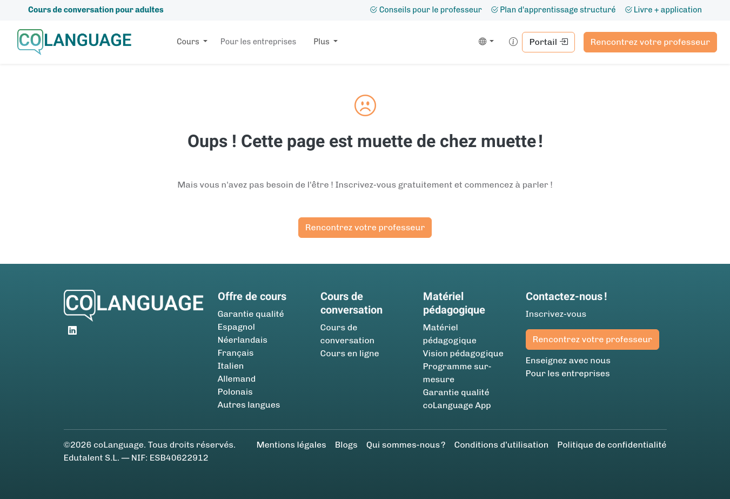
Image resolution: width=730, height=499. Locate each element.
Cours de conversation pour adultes (96, 10)
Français (236, 353)
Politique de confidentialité (611, 445)
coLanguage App (457, 405)
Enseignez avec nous (568, 360)
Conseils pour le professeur (426, 10)
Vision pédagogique (463, 353)
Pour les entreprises (258, 41)
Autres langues (249, 405)
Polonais (235, 392)
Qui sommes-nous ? (406, 445)
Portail (548, 42)
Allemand (237, 379)
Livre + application (663, 10)
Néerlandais (242, 340)
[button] (484, 42)
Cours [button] (189, 41)
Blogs (346, 445)
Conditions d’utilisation (501, 445)
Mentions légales (291, 445)
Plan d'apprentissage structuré (553, 10)
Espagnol (236, 327)
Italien (231, 366)
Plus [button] (322, 41)
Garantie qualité (251, 314)
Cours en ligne (349, 353)
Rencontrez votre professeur (650, 42)
